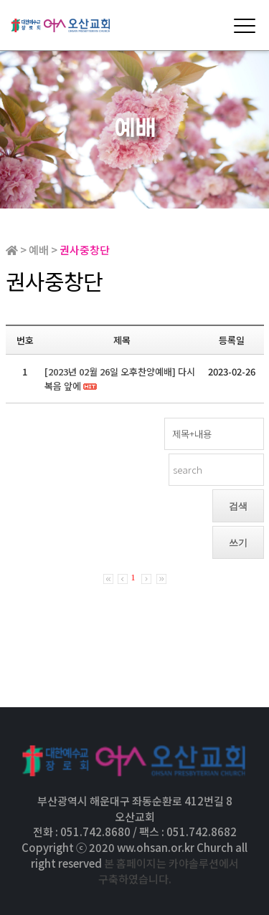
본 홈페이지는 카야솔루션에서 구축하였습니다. (168, 871)
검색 (238, 506)
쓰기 (238, 542)
